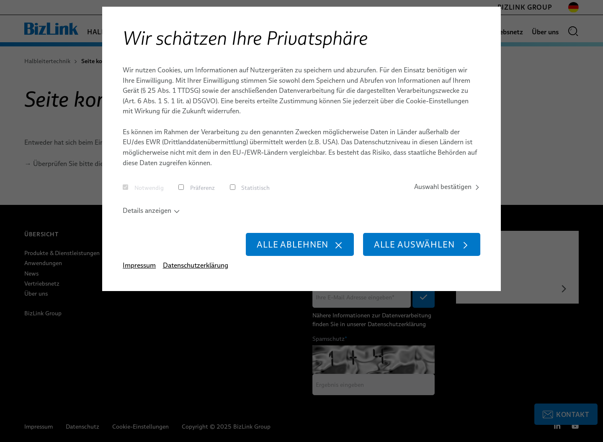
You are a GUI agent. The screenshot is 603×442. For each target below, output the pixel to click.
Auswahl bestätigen (447, 187)
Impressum (139, 266)
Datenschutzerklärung (195, 266)
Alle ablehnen (299, 245)
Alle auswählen (421, 245)
